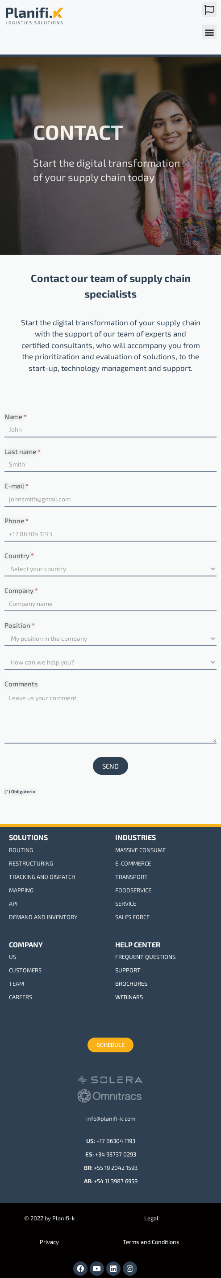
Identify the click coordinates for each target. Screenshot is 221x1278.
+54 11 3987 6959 (116, 1181)
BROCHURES (131, 983)
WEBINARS (129, 997)
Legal (151, 1218)
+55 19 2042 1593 (116, 1167)
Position (19, 625)
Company (21, 590)
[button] (209, 9)
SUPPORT (128, 970)
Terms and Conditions (151, 1241)
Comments (21, 684)
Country (19, 555)
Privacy (49, 1241)
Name (15, 416)
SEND (110, 766)
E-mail (16, 486)
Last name (22, 451)
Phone (16, 521)
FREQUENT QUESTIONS (145, 956)
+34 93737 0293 (115, 1154)
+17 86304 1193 (115, 1140)
